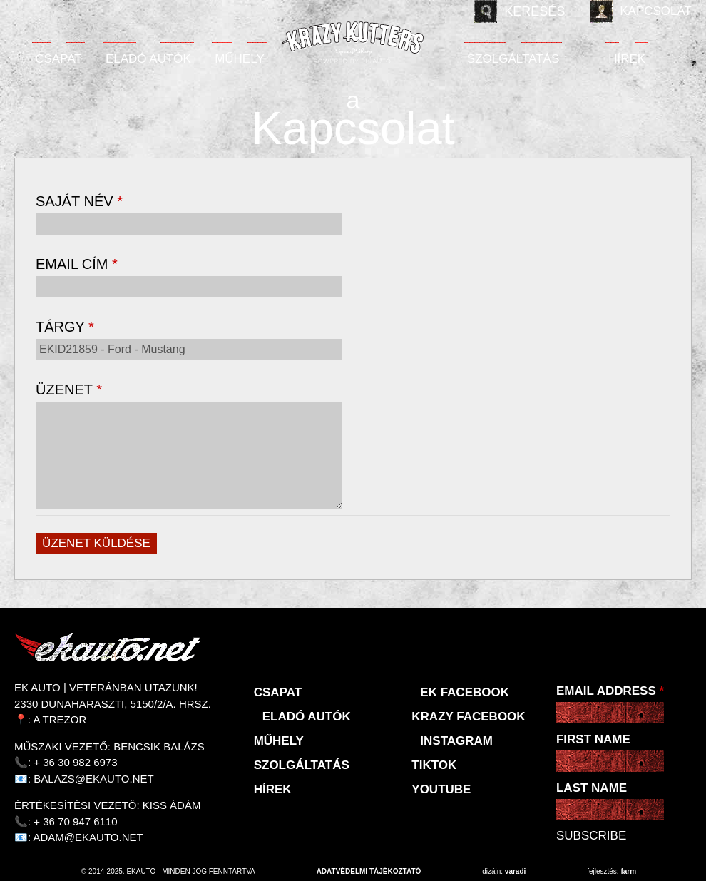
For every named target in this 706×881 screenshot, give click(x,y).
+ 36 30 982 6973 (75, 762)
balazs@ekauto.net (93, 779)
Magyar (25, 11)
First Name (593, 739)
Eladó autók (148, 59)
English (55, 11)
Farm (628, 871)
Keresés (534, 11)
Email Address (610, 691)
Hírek (626, 59)
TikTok (433, 765)
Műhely (240, 59)
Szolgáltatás (513, 59)
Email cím (77, 264)
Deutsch (85, 11)
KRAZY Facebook (468, 716)
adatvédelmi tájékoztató (369, 871)
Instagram (456, 741)
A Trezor (60, 719)
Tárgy (65, 327)
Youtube (441, 789)
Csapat (58, 59)
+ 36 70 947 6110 (75, 821)
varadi (515, 871)
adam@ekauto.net (88, 837)
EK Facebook (464, 692)
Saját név (79, 201)
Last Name (591, 788)
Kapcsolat (656, 11)
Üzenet (69, 389)
